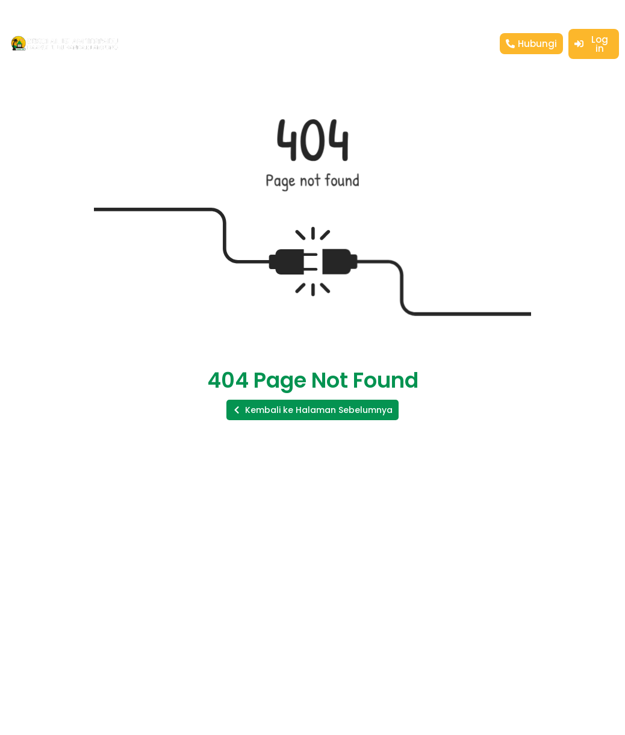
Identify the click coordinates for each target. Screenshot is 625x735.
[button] (312, 410)
